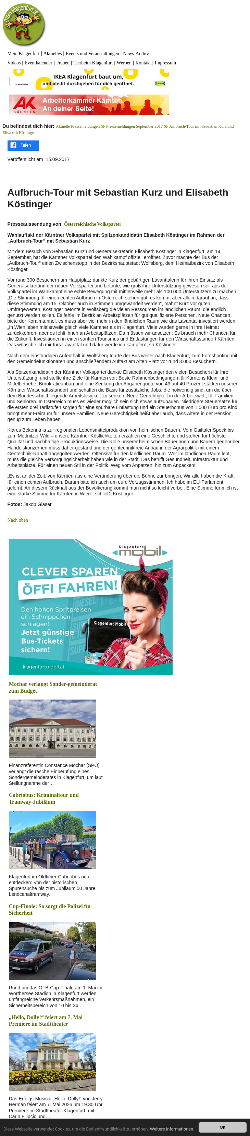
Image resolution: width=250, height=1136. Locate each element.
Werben (124, 62)
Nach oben (18, 520)
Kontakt (143, 62)
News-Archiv (136, 53)
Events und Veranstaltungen (92, 53)
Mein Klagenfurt (24, 53)
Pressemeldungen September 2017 (134, 126)
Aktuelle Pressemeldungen (78, 126)
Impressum (165, 62)
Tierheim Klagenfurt (93, 62)
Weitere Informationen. (172, 1129)
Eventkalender (38, 62)
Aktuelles (52, 53)
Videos (14, 62)
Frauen (63, 62)
